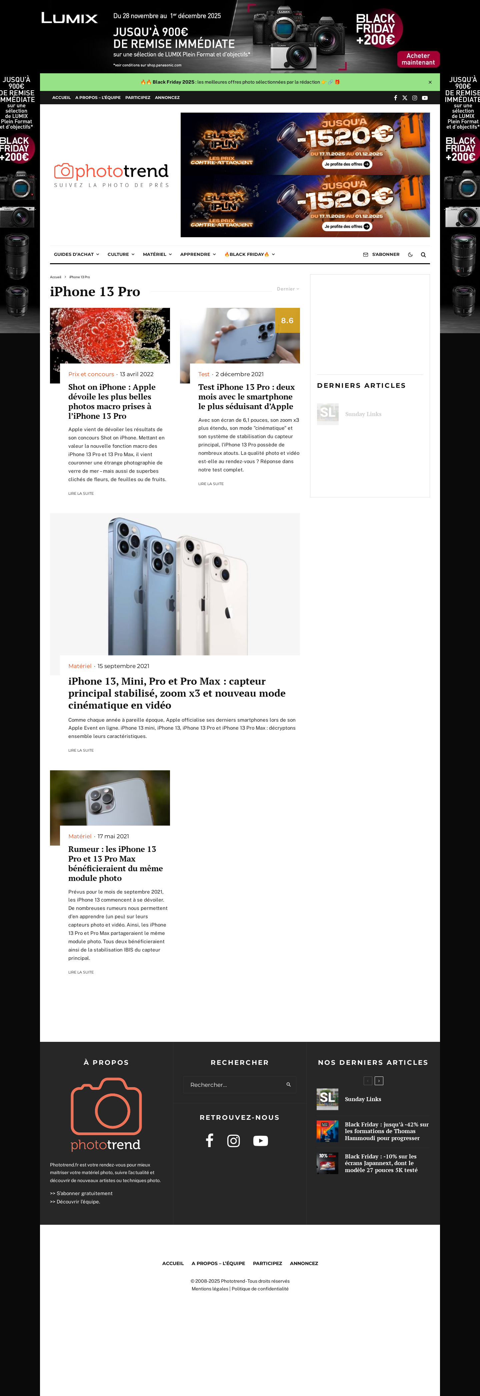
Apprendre (195, 254)
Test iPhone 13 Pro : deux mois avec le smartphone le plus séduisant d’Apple (246, 396)
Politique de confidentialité (260, 1288)
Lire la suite (81, 493)
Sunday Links (363, 410)
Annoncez (167, 97)
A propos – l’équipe (98, 97)
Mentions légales (210, 1288)
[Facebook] (396, 98)
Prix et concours (91, 374)
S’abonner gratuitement (85, 1193)
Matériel (154, 254)
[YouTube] (425, 98)
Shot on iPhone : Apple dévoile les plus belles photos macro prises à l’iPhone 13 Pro (112, 401)
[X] (405, 98)
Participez (137, 97)
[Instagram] (415, 98)
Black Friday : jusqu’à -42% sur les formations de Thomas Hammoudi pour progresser (382, 445)
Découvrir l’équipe (78, 1201)
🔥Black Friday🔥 (246, 254)
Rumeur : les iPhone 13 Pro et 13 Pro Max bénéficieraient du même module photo (115, 863)
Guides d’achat (74, 254)
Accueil (61, 97)
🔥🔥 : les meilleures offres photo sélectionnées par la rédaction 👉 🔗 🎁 (240, 82)
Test (204, 374)
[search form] (233, 1085)
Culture (118, 254)
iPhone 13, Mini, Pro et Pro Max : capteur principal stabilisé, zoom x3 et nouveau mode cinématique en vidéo (177, 693)
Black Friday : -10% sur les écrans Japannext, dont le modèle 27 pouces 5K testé (381, 479)
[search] (289, 1085)
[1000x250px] (305, 117)
